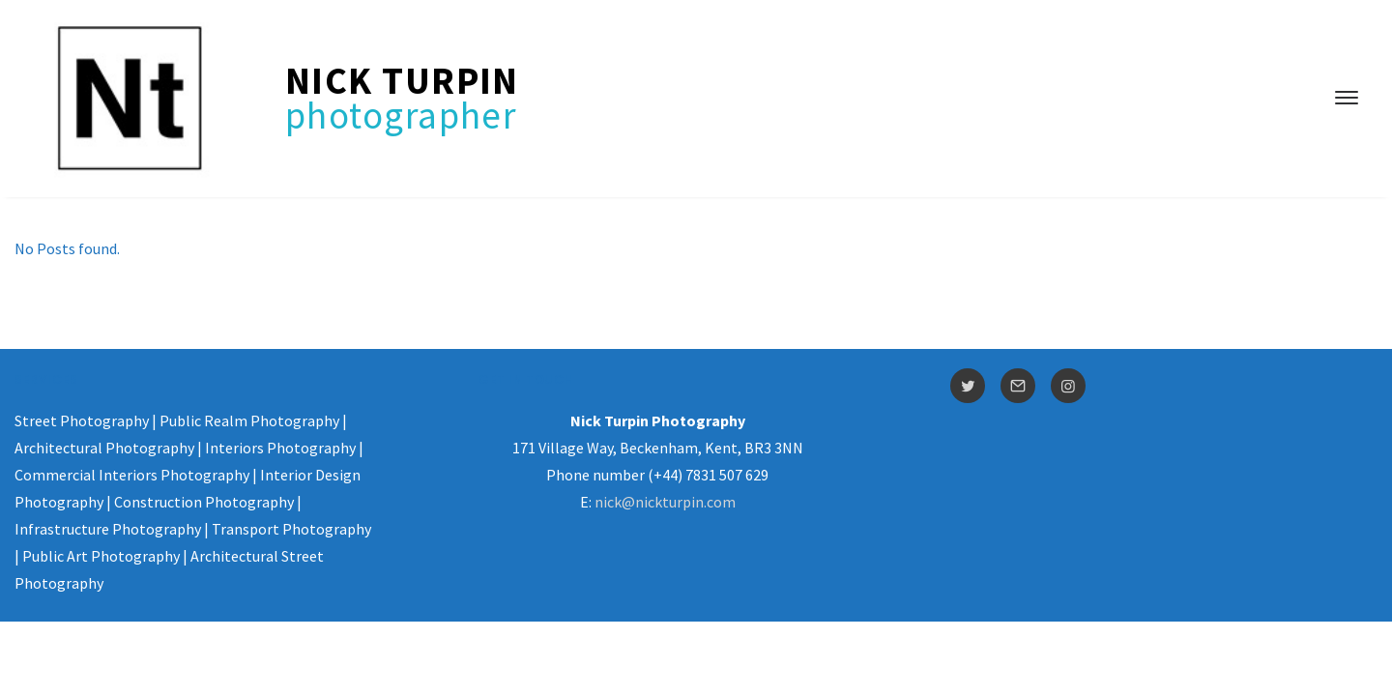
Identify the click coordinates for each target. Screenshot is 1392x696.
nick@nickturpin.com (665, 501)
